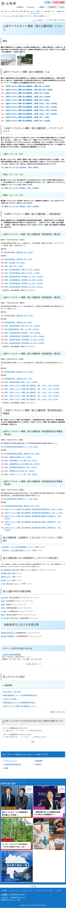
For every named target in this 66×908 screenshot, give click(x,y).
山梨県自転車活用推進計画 (12, 764)
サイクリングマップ (10, 761)
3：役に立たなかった (35, 730)
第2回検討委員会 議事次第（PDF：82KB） (18, 322)
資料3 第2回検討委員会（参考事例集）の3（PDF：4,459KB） (24, 343)
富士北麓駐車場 (6, 570)
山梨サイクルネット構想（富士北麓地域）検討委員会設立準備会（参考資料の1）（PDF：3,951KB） (33, 517)
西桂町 (3, 604)
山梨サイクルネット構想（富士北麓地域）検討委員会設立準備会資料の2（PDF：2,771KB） (33, 513)
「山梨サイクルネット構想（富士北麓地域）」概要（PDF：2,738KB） (27, 86)
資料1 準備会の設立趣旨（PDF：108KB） (18, 457)
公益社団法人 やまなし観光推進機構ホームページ (17, 547)
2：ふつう (21, 730)
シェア (34, 20)
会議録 (6, 768)
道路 (16, 16)
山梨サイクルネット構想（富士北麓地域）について (19, 706)
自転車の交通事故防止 (8, 636)
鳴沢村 (3, 615)
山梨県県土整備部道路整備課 (11, 654)
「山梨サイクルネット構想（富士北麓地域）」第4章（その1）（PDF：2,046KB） (31, 103)
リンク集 (58, 891)
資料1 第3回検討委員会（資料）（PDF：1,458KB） (21, 382)
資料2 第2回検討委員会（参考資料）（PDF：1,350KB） (22, 333)
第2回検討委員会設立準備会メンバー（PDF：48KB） (21, 499)
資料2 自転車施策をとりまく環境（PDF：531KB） (21, 460)
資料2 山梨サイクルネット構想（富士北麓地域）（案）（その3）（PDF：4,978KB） (32, 392)
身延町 (3, 601)
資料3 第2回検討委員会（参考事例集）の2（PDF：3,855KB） (24, 340)
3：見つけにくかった (39, 737)
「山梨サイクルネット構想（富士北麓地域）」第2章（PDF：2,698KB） (27, 96)
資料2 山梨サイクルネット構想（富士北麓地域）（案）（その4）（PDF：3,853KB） (32, 396)
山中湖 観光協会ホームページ (11, 584)
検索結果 (38, 764)
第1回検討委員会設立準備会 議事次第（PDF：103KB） (22, 454)
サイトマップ (14, 891)
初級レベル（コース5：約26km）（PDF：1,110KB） (21, 206)
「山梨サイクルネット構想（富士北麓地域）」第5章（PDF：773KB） (27, 117)
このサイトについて (27, 891)
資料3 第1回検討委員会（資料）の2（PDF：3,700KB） (22, 273)
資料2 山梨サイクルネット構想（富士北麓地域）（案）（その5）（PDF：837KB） (31, 399)
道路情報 (21, 16)
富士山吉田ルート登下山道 (11, 692)
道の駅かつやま (6, 580)
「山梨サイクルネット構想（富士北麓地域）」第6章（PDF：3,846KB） (27, 121)
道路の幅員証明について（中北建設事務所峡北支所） (20, 695)
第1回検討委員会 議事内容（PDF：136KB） (19, 252)
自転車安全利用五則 (7, 633)
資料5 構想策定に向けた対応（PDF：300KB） (19, 471)
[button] (58, 2)
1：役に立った (9, 730)
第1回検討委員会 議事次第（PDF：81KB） (18, 259)
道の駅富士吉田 (6, 573)
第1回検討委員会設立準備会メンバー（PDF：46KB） (21, 447)
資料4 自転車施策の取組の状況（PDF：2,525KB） (21, 467)
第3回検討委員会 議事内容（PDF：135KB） (19, 372)
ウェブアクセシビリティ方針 (44, 891)
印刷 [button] (41, 20)
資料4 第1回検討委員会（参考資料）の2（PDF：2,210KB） (24, 280)
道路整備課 (38, 761)
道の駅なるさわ (6, 577)
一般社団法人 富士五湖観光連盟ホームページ (16, 550)
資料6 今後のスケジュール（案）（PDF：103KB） (21, 474)
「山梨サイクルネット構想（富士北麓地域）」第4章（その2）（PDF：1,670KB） (31, 107)
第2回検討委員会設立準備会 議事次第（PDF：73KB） (22, 506)
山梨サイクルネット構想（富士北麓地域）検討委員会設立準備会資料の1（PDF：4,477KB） (33, 509)
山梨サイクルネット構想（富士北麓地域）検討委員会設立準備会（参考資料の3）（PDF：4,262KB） (33, 529)
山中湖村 (4, 611)
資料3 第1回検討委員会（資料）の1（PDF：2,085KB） (22, 269)
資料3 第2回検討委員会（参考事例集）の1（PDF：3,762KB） (24, 336)
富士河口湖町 (5, 618)
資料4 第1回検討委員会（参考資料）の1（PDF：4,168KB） (24, 276)
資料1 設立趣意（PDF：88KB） (15, 263)
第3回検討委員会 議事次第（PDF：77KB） (18, 379)
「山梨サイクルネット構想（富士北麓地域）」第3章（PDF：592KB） (27, 100)
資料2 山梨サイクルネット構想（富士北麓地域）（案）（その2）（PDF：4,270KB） (32, 389)
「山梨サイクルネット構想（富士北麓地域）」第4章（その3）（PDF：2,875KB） (31, 110)
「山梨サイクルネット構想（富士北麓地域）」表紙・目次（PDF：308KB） (28, 89)
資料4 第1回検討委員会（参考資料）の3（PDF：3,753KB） (24, 283)
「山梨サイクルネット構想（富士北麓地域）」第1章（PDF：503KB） (27, 93)
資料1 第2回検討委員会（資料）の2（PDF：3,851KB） (22, 329)
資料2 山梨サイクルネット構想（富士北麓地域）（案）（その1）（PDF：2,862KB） (32, 385)
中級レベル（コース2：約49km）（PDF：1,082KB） (21, 188)
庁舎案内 (4, 891)
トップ (2, 16)
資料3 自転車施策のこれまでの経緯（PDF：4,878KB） (22, 464)
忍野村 (3, 608)
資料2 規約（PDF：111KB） (14, 266)
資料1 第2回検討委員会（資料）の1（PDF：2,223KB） (22, 326)
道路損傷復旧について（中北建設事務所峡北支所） (19, 702)
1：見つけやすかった (11, 737)
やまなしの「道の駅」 (10, 699)
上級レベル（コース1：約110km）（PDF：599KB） (21, 167)
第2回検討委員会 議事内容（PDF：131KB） (19, 315)
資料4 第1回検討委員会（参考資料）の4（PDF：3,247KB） (24, 287)
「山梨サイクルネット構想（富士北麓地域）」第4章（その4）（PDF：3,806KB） (31, 114)
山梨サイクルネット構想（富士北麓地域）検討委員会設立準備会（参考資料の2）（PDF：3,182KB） (33, 523)
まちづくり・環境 (9, 16)
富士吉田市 (4, 597)
